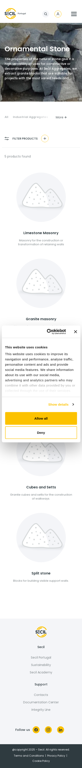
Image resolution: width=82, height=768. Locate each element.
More (61, 117)
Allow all (41, 418)
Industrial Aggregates (30, 117)
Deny (41, 432)
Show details (58, 404)
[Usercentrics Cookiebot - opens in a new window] (49, 332)
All (7, 117)
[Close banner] (75, 331)
